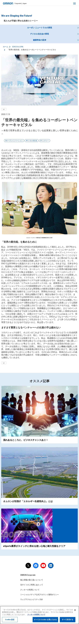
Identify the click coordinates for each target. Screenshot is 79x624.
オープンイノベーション (14, 140)
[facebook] (35, 565)
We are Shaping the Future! (16, 15)
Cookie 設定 (9, 620)
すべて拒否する (67, 620)
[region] (39, 615)
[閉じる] (75, 610)
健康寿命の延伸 (39, 40)
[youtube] (43, 565)
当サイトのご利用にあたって (31, 585)
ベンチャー (45, 140)
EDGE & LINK (17, 47)
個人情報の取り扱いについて (31, 580)
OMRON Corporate (27, 575)
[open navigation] (74, 3)
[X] (28, 565)
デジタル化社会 (32, 140)
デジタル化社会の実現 (39, 34)
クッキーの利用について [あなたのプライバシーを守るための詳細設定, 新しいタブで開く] (36, 615)
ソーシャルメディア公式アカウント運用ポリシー (39, 595)
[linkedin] (51, 565)
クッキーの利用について (30, 590)
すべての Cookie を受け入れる (45, 620)
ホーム (5, 47)
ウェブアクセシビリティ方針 (31, 599)
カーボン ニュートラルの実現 (39, 28)
